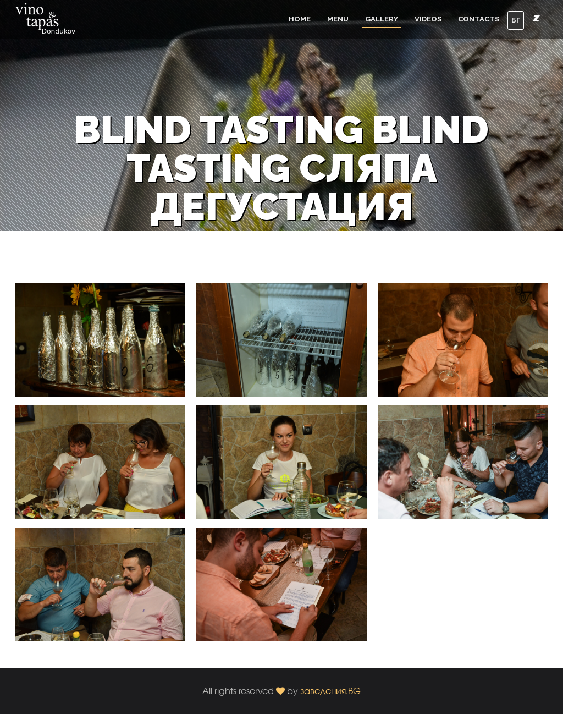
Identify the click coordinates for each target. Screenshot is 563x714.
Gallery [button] (381, 19)
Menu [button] (338, 19)
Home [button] (300, 19)
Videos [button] (428, 19)
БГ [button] (515, 20)
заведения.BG (330, 690)
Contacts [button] (478, 19)
